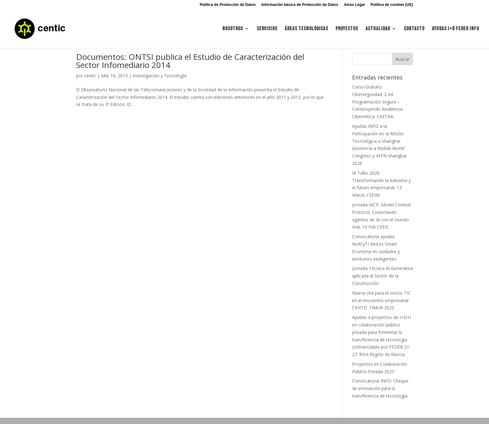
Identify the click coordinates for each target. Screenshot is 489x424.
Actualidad (378, 29)
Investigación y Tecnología (159, 76)
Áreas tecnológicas (306, 29)
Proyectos (347, 29)
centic (90, 76)
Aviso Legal (354, 5)
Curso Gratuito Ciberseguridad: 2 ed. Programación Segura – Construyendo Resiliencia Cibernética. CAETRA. (377, 101)
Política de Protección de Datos (228, 5)
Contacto (414, 29)
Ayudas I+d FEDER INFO (455, 29)
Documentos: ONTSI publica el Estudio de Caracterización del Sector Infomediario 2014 (190, 60)
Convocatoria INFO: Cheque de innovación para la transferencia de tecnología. (380, 388)
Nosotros (232, 29)
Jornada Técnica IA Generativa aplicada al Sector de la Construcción (382, 275)
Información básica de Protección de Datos (299, 5)
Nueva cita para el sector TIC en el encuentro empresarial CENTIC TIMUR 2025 (381, 300)
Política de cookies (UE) (391, 5)
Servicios (267, 29)
